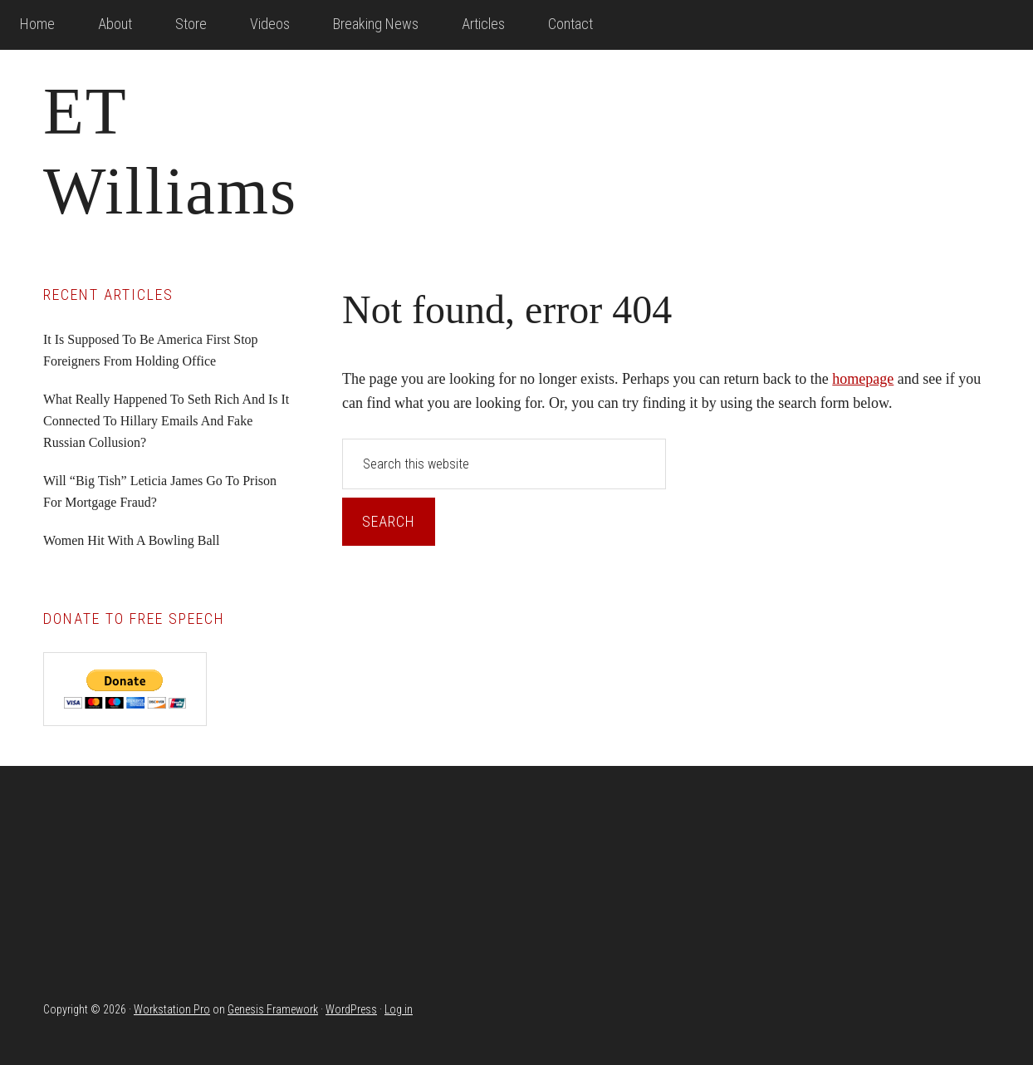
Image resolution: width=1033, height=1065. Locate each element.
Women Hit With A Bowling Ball (131, 540)
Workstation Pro (172, 1009)
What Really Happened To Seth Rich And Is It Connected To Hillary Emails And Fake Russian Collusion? (166, 420)
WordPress (351, 1009)
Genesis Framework (273, 1009)
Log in (398, 1009)
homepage (862, 379)
